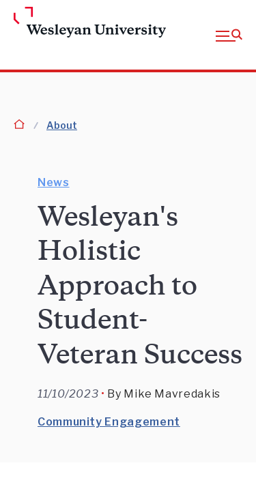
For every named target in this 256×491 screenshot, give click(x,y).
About (61, 125)
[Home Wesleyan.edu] (35, 23)
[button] (229, 35)
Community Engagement (109, 421)
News (54, 182)
